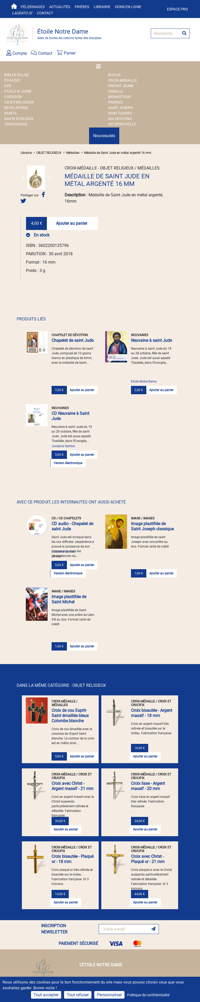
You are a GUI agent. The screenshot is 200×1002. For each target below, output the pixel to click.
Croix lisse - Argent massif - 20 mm (148, 786)
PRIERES (115, 102)
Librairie (102, 7)
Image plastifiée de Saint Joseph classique (152, 526)
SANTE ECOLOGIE (19, 119)
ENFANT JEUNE (121, 86)
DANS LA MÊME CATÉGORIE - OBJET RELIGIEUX (61, 685)
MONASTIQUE (119, 97)
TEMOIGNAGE (15, 124)
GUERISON (13, 97)
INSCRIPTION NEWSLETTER (54, 928)
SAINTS (10, 113)
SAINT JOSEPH (120, 108)
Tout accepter (46, 994)
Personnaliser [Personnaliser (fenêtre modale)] (109, 994)
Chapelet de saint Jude (72, 340)
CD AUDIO (12, 80)
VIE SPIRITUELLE (122, 124)
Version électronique (68, 463)
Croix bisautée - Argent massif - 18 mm (151, 713)
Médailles (72, 153)
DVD (7, 86)
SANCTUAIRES (120, 113)
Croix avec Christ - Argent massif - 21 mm (72, 786)
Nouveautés (104, 135)
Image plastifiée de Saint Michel (69, 599)
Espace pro (177, 9)
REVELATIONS (16, 108)
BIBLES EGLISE (16, 75)
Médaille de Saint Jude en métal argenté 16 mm (117, 153)
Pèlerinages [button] (33, 7)
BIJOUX (114, 75)
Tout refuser (78, 994)
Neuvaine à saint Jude (151, 340)
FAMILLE (115, 91)
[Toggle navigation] (100, 66)
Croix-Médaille (122, 80)
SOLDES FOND (120, 119)
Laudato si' (22, 13)
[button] (23, 177)
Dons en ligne (128, 7)
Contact (45, 13)
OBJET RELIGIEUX (19, 102)
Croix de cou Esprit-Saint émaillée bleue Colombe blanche (70, 715)
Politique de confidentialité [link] (148, 995)
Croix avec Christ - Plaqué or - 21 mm (148, 859)
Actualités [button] (59, 7)
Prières (82, 7)
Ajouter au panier (71, 223)
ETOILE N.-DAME (18, 91)
